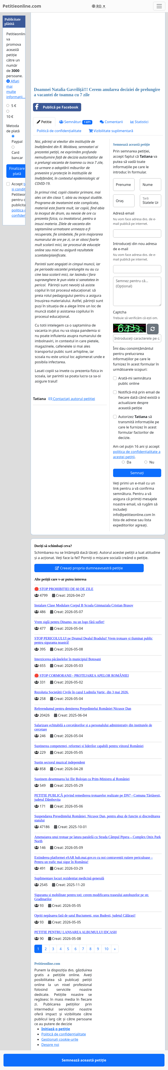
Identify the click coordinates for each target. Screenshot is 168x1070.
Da (129, 462)
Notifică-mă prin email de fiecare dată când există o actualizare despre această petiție (139, 400)
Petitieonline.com (22, 6)
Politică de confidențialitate (59, 130)
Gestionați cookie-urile (59, 1039)
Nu (151, 462)
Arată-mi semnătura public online (134, 381)
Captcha (119, 312)
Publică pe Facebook (55, 107)
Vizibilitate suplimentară (111, 130)
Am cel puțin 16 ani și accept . (137, 451)
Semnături (76, 121)
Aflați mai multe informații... (15, 89)
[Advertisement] (98, 50)
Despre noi (50, 1044)
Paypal (17, 141)
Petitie (44, 121)
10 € (9, 116)
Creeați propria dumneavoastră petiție (89, 568)
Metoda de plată (13, 128)
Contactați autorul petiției (72, 398)
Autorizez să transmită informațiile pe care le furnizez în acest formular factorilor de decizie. (138, 427)
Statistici (139, 121)
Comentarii (111, 121)
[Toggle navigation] (159, 6)
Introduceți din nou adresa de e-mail (135, 246)
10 (106, 948)
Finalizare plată (17, 171)
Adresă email (123, 213)
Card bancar (17, 155)
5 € (13, 105)
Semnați (137, 472)
